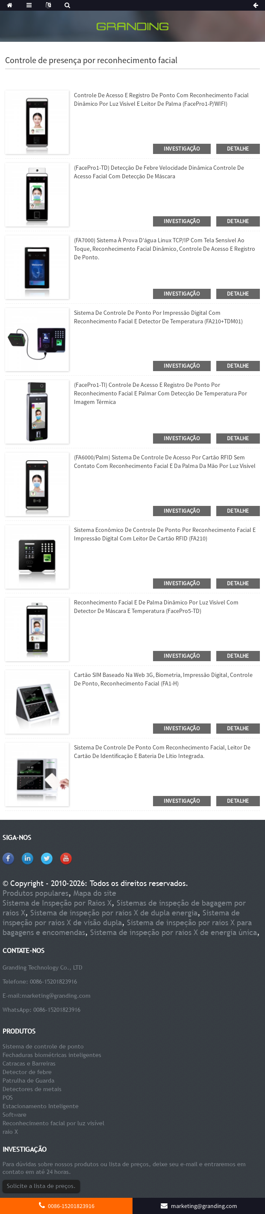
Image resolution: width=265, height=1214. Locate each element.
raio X (10, 1132)
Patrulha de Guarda (28, 1080)
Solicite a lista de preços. (41, 1186)
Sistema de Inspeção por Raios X (57, 903)
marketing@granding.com (56, 995)
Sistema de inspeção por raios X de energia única (173, 932)
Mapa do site (95, 893)
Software (14, 1114)
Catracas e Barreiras (29, 1063)
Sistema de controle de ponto (43, 1046)
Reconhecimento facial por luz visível (53, 1123)
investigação (182, 148)
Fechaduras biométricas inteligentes (52, 1055)
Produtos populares (35, 893)
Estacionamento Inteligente (41, 1106)
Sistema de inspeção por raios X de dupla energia (113, 913)
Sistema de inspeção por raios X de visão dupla (121, 917)
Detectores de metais (32, 1089)
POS (8, 1097)
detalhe (238, 148)
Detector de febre (27, 1072)
